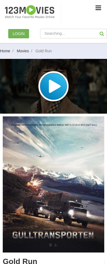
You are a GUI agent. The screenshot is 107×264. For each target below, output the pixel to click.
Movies (25, 51)
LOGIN (19, 33)
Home (8, 51)
